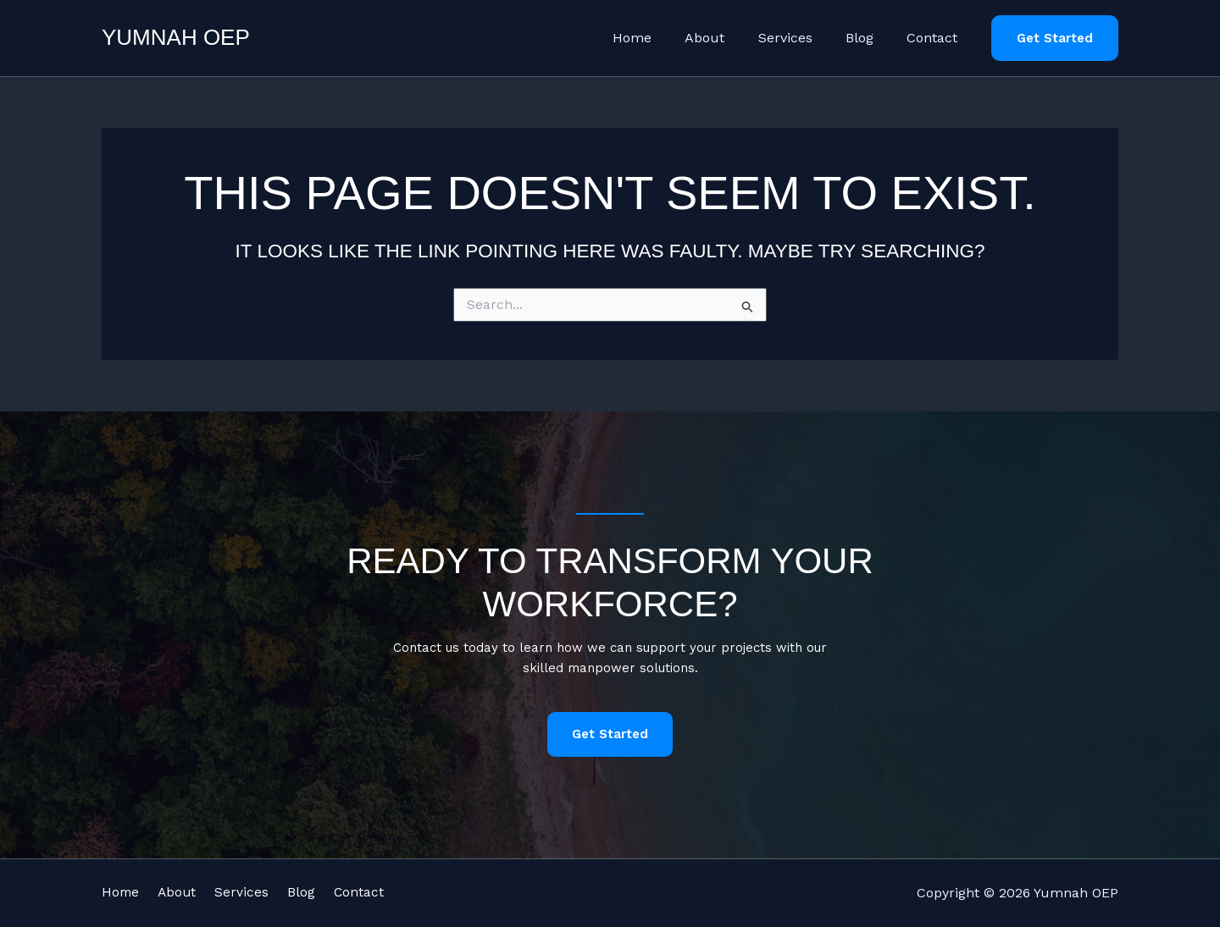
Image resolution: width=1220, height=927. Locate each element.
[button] (1054, 38)
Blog (869, 38)
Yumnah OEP (176, 37)
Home (659, 38)
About (726, 38)
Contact (935, 38)
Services (801, 38)
